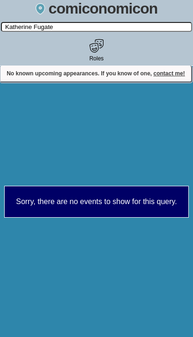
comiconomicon (97, 8)
